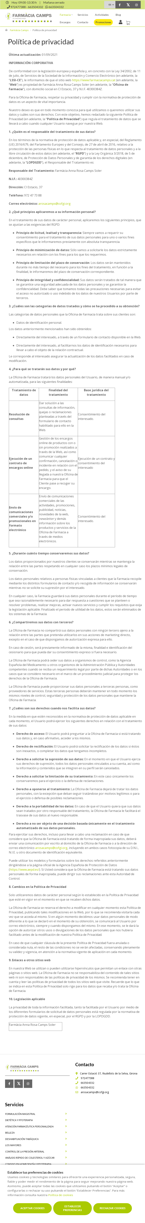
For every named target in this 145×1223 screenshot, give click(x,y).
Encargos (65, 22)
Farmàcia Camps (19, 30)
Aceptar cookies (32, 1208)
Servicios (83, 14)
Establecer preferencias (72, 1208)
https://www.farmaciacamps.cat (93, 80)
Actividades (102, 14)
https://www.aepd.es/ (24, 869)
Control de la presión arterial (24, 1151)
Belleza (10, 1132)
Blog (118, 14)
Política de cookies (60, 1195)
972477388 (84, 1078)
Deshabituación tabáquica (22, 1139)
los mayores (13, 1145)
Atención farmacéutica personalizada (29, 1126)
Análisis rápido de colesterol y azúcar (30, 1157)
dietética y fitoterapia (19, 1120)
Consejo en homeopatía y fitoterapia (28, 1164)
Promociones (103, 22)
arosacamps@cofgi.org (54, 204)
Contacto (82, 22)
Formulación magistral (20, 1114)
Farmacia (65, 14)
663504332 (84, 1083)
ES (110, 4)
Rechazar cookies (113, 1208)
